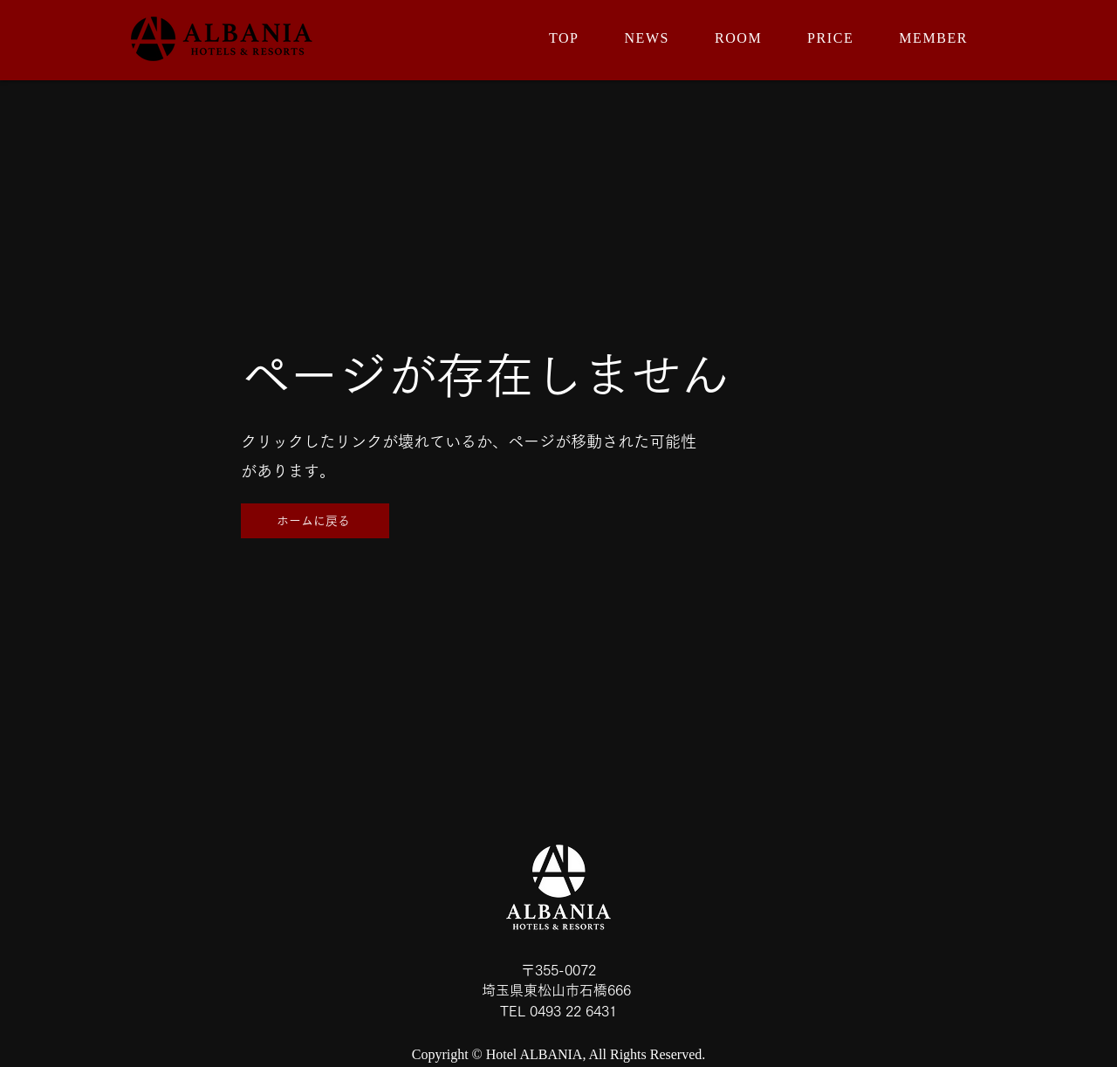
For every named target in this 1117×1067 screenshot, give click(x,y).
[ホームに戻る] (315, 520)
